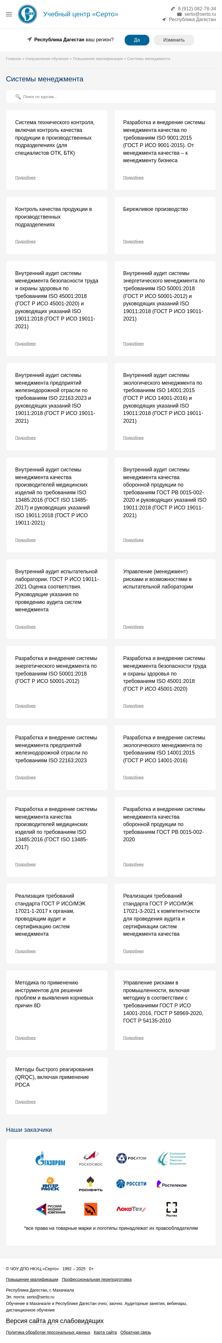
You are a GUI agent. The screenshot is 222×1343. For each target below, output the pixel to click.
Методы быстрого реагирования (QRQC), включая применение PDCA (54, 1077)
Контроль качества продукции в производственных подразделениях (53, 216)
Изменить (174, 39)
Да (137, 39)
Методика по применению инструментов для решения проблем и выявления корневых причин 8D (54, 994)
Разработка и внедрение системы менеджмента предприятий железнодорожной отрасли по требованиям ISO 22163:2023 (56, 749)
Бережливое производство (155, 209)
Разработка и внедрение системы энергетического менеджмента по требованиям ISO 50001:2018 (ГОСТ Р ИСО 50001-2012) (56, 669)
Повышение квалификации (32, 1279)
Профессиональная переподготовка (97, 1279)
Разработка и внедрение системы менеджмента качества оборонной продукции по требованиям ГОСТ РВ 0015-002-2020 (164, 824)
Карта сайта (105, 1332)
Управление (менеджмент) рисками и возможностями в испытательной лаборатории (158, 579)
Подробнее (25, 177)
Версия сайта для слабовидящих (55, 1321)
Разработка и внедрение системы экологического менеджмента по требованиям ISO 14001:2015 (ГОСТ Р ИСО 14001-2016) (164, 749)
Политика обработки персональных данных (48, 1332)
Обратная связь (136, 1332)
